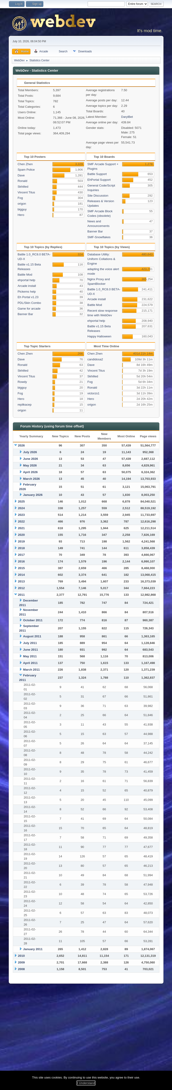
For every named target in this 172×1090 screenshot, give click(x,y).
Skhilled (23, 186)
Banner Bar (95, 231)
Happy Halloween (99, 336)
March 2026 (31, 478)
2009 (21, 962)
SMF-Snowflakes (99, 237)
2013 (21, 581)
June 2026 (30, 458)
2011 (21, 594)
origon (22, 203)
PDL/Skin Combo (29, 303)
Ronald (22, 181)
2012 (21, 588)
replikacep (25, 404)
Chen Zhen (25, 164)
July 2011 (30, 643)
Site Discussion (97, 195)
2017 (21, 554)
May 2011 (30, 656)
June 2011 (30, 649)
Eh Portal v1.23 (28, 297)
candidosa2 (95, 359)
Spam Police (26, 169)
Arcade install (27, 286)
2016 (21, 561)
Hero (21, 215)
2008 (21, 969)
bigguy (22, 209)
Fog (20, 198)
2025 (21, 501)
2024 (21, 508)
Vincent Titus (26, 192)
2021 (21, 528)
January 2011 (32, 949)
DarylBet (127, 117)
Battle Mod (25, 274)
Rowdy (22, 382)
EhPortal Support (99, 179)
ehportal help (26, 280)
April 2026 (30, 472)
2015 (21, 568)
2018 (21, 548)
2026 (21, 445)
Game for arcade (29, 308)
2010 (21, 955)
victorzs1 (93, 393)
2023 (21, 515)
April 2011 (30, 663)
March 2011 (31, 669)
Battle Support (97, 174)
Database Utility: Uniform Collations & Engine (101, 259)
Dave (21, 175)
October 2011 (32, 620)
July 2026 (30, 452)
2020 (21, 535)
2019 (21, 541)
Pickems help (27, 291)
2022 (21, 521)
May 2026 (30, 465)
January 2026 (32, 495)
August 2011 (32, 636)
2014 (21, 574)
